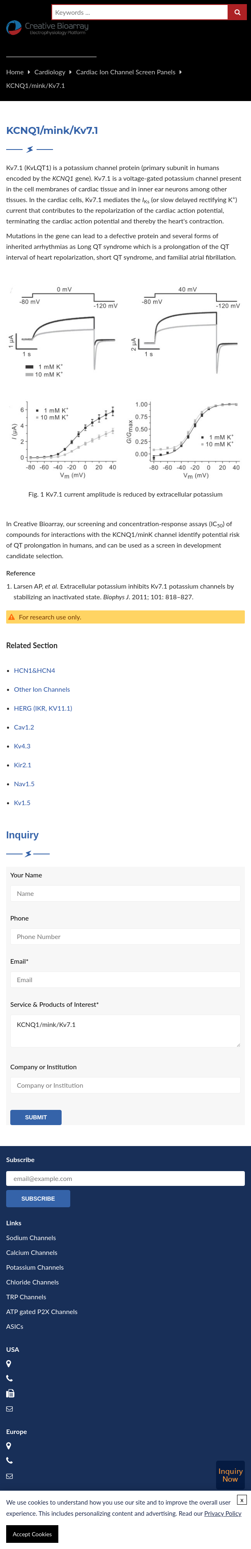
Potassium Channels (35, 1267)
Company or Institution (43, 1066)
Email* (19, 961)
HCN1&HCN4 (34, 670)
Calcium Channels (32, 1252)
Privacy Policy (222, 1513)
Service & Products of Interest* (54, 1004)
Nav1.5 (24, 783)
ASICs (14, 1326)
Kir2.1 (23, 765)
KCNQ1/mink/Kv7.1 (35, 85)
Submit (36, 1117)
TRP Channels (26, 1296)
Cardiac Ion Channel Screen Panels (125, 72)
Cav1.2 (24, 727)
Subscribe (38, 1198)
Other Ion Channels (42, 689)
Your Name (26, 875)
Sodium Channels (31, 1237)
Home (15, 72)
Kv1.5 (22, 802)
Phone (19, 918)
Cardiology (50, 72)
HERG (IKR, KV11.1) (43, 708)
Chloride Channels (32, 1282)
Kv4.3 (22, 746)
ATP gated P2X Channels (42, 1311)
